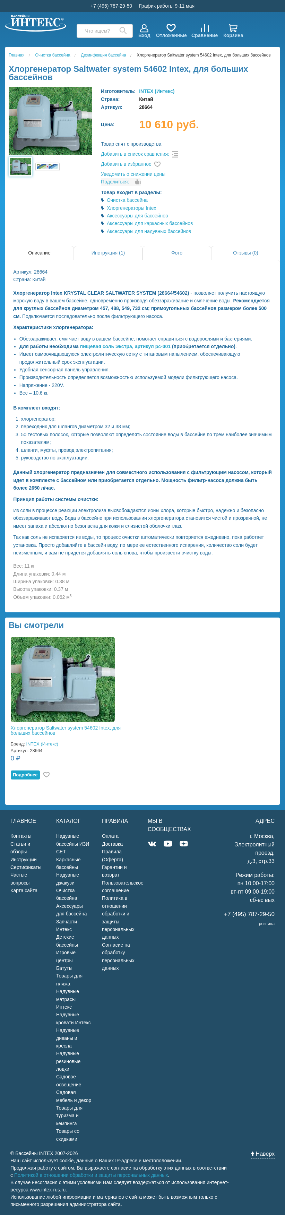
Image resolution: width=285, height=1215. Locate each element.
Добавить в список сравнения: (135, 154)
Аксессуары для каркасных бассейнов (150, 223)
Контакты (20, 836)
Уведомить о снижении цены (133, 174)
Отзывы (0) (245, 253)
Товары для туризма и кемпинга (69, 1115)
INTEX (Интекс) (156, 91)
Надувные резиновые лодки (68, 1061)
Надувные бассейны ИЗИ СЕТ (72, 843)
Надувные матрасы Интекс (67, 999)
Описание (39, 253)
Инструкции (23, 859)
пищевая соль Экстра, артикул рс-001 (125, 346)
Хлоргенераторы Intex (131, 208)
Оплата (110, 836)
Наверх (263, 1154)
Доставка (112, 844)
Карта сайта (23, 890)
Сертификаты (25, 867)
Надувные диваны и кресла (67, 1038)
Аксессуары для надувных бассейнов (149, 231)
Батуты (64, 968)
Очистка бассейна (127, 200)
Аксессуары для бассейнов (137, 215)
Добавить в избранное (126, 164)
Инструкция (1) (108, 253)
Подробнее (25, 774)
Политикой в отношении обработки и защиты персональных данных (91, 1175)
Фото (176, 253)
